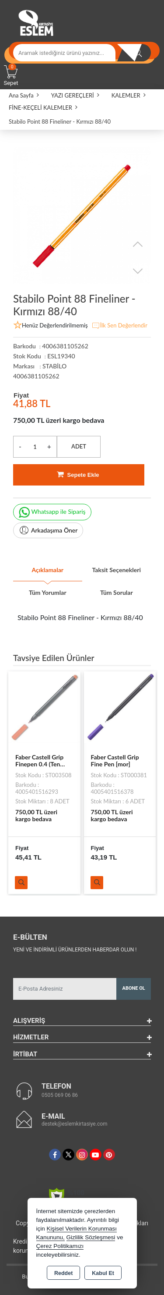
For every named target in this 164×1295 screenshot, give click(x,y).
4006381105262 (36, 376)
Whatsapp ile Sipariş (52, 512)
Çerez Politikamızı (60, 1246)
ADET (78, 446)
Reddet (63, 1273)
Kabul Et (103, 1273)
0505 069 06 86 (60, 1095)
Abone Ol (133, 988)
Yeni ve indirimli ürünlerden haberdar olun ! (74, 950)
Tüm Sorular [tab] (116, 592)
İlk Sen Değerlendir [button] (119, 325)
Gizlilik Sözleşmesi (90, 1237)
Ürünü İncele (21, 883)
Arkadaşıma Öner (48, 530)
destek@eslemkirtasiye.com (75, 1124)
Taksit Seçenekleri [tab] (116, 569)
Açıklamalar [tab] (47, 569)
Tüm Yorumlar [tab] (47, 592)
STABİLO (54, 366)
